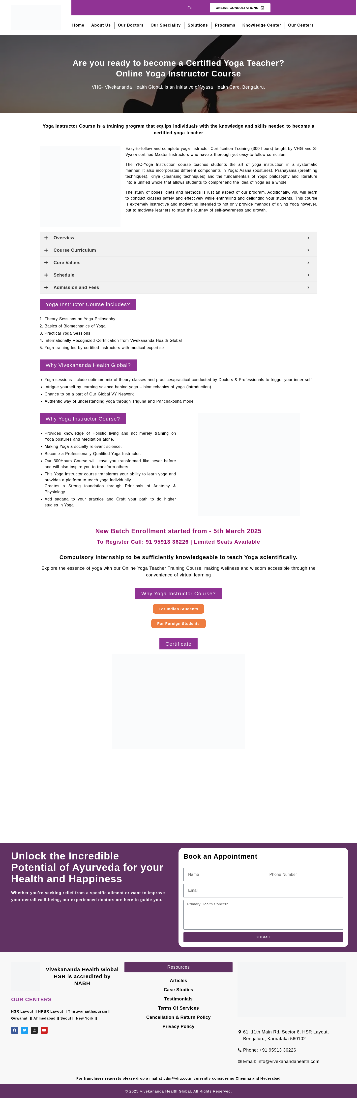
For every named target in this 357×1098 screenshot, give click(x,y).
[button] (88, 304)
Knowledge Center (261, 25)
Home (78, 25)
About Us (101, 25)
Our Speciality (166, 25)
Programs (225, 25)
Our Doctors (131, 25)
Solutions (198, 25)
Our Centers (301, 25)
